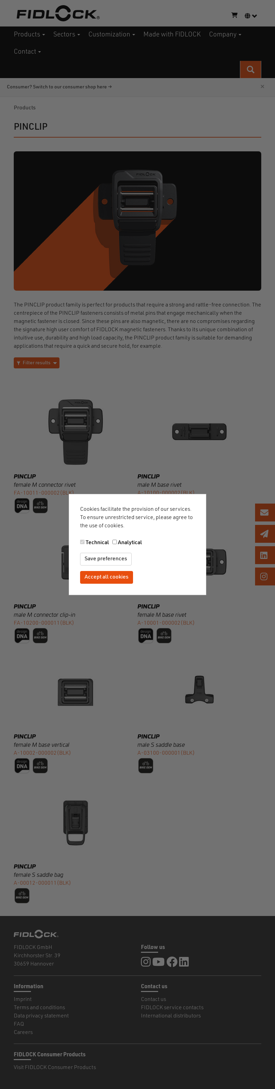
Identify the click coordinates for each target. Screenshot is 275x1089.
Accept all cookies (107, 577)
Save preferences (106, 559)
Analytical (130, 543)
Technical (97, 543)
